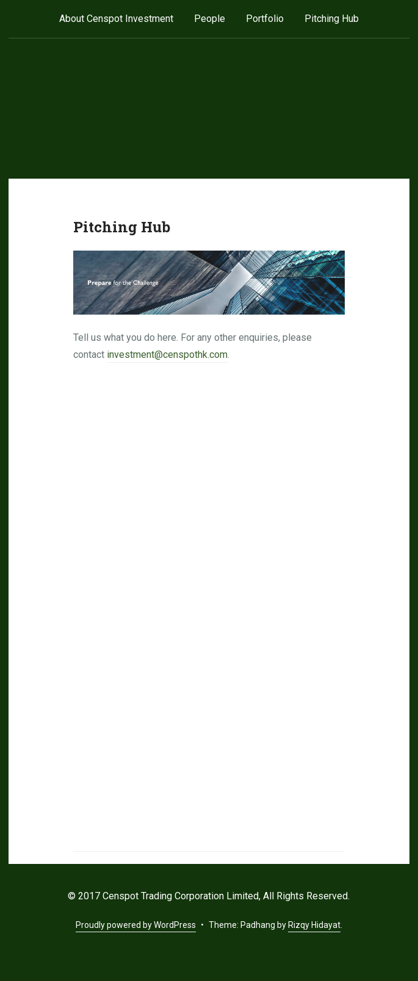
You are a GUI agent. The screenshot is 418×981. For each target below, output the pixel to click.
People (209, 18)
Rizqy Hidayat (314, 925)
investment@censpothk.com (167, 354)
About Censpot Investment (116, 18)
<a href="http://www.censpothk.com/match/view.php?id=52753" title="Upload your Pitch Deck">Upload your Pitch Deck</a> (209, 608)
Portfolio (265, 18)
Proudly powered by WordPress (136, 925)
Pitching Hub (331, 18)
